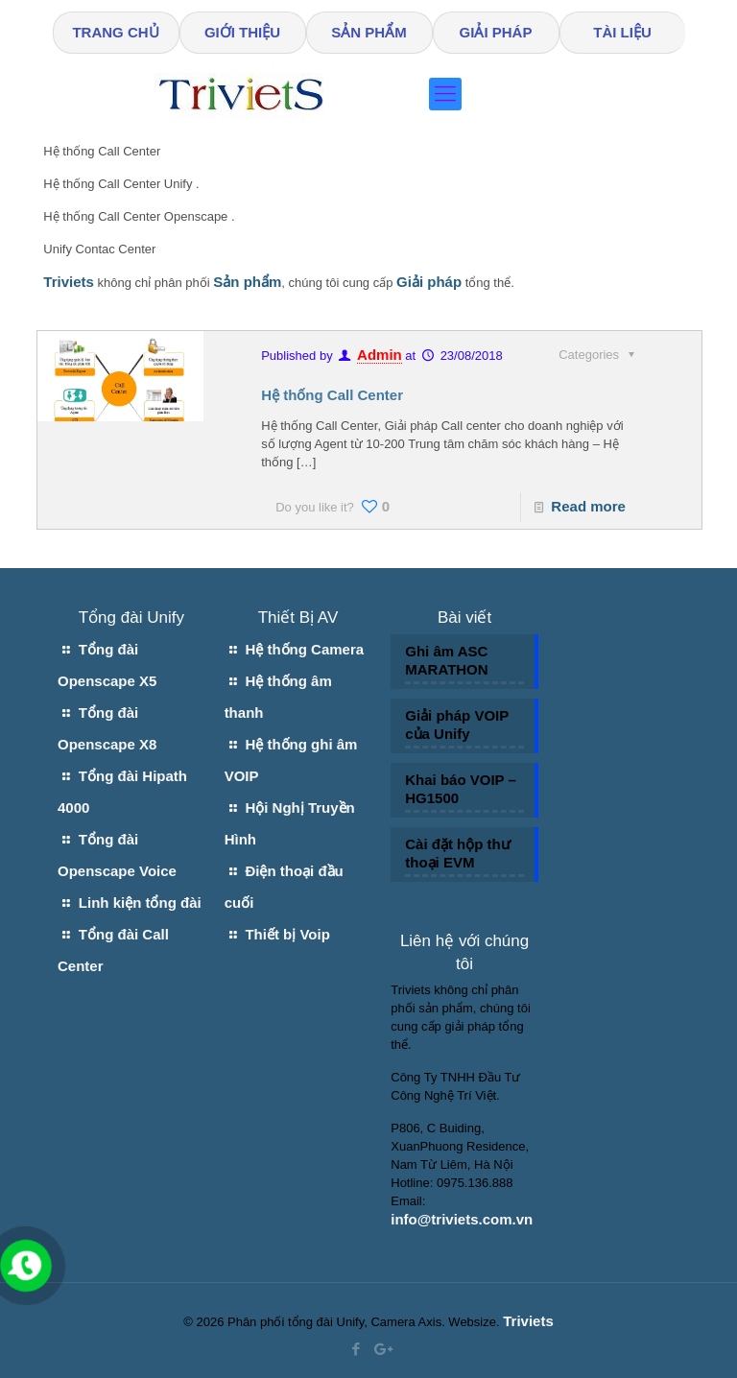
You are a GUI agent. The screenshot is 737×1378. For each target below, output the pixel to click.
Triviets (528, 1321)
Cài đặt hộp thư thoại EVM (458, 853)
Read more (588, 506)
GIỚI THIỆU (242, 32)
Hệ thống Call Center (332, 395)
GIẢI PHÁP (496, 32)
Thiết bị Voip (287, 934)
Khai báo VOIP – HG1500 (460, 789)
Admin (379, 354)
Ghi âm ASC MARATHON (446, 660)
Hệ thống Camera (304, 649)
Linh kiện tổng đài (140, 902)
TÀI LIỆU (622, 32)
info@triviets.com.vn (462, 1219)
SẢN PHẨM (368, 32)
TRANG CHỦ (115, 32)
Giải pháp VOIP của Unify (457, 724)
